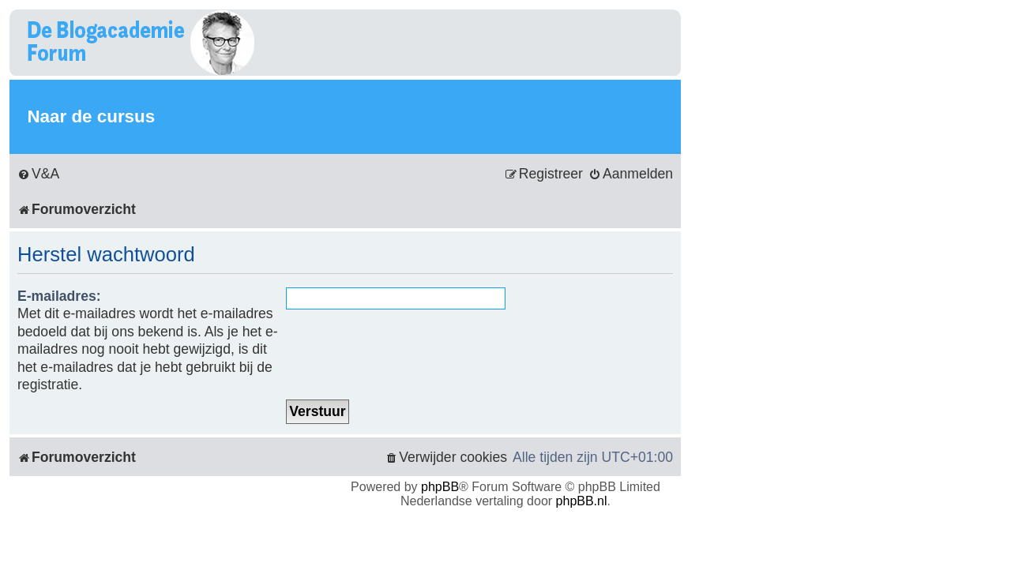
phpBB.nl (581, 501)
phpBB (440, 486)
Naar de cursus (91, 116)
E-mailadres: (59, 296)
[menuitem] (38, 174)
